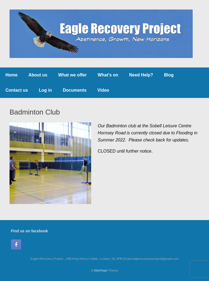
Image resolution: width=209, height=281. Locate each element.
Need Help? (141, 75)
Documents (75, 90)
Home (11, 75)
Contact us (16, 90)
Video (103, 90)
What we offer (72, 75)
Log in (45, 90)
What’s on (108, 75)
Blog (169, 75)
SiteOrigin (100, 270)
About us (37, 75)
